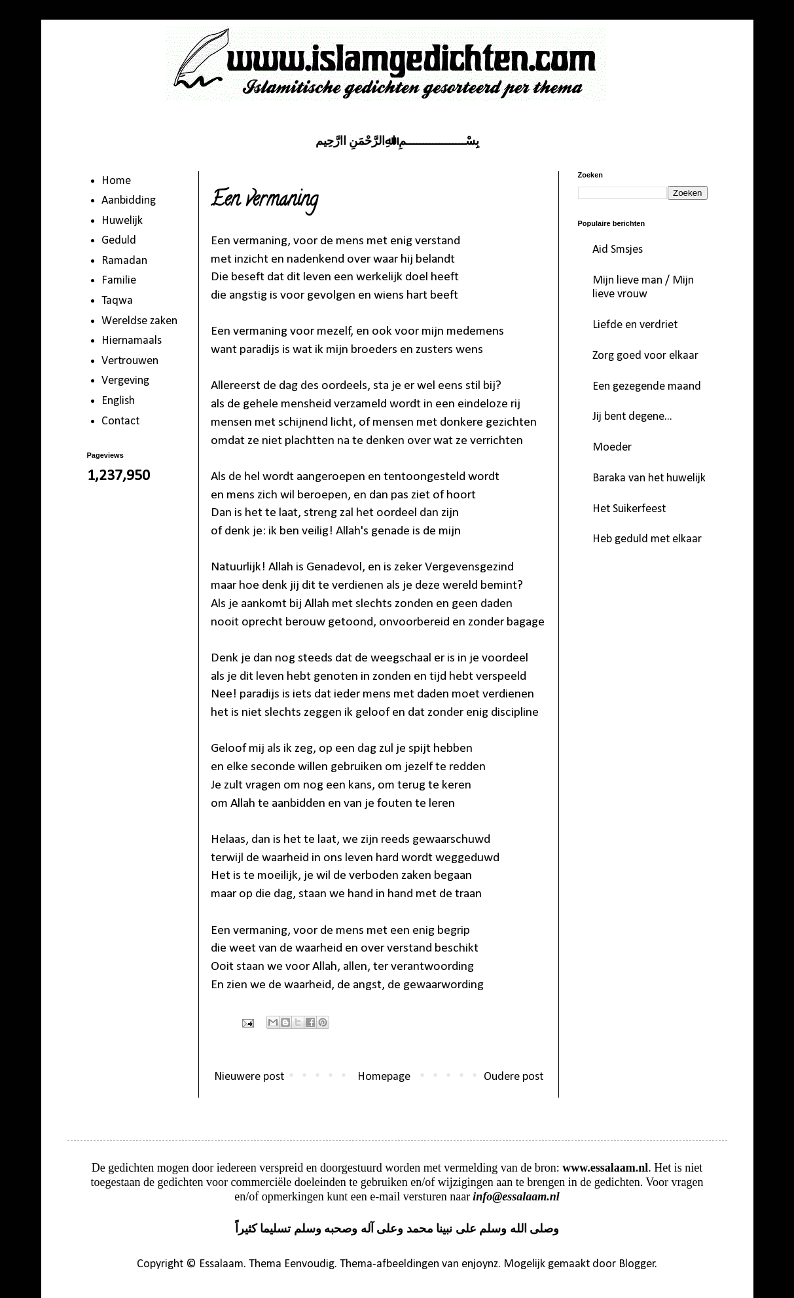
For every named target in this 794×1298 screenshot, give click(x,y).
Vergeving (125, 381)
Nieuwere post (249, 1077)
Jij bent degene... (632, 417)
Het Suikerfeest (629, 509)
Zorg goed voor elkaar (645, 356)
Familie (118, 280)
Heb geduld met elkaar (647, 539)
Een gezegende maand (646, 386)
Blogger (637, 1264)
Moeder (612, 447)
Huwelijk (122, 221)
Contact (120, 421)
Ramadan (124, 261)
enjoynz (479, 1264)
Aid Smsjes (617, 250)
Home (116, 181)
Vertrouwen (129, 361)
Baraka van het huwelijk (649, 478)
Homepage (383, 1077)
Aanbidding (128, 201)
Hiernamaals (131, 341)
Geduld (118, 240)
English (118, 401)
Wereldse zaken (139, 321)
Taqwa (117, 301)
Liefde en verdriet (634, 325)
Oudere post (513, 1077)
